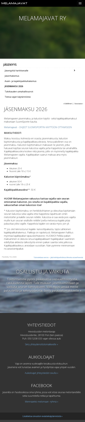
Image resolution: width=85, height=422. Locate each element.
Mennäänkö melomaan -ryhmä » (41, 401)
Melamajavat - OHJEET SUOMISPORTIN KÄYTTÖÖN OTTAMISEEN (38, 127)
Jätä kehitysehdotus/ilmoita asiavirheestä (67, 257)
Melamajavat (14, 3)
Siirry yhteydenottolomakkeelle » (41, 344)
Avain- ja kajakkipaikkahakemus (20, 81)
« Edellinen (67, 103)
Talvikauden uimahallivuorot (19, 91)
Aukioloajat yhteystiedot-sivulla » (41, 373)
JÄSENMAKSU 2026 (14, 86)
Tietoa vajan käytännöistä (17, 96)
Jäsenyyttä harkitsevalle (16, 70)
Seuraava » (78, 103)
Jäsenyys (10, 64)
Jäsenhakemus (12, 75)
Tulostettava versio (41, 257)
